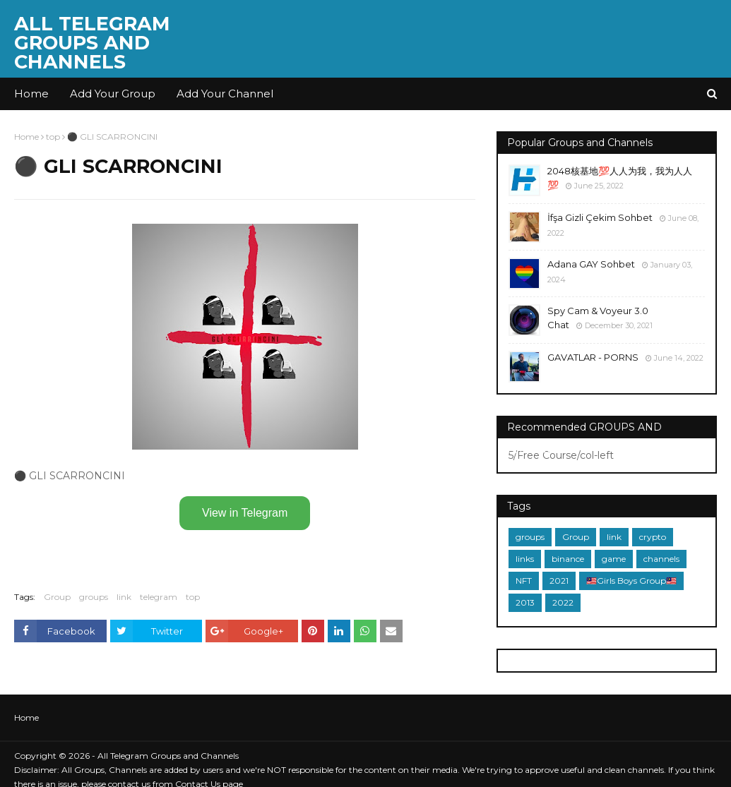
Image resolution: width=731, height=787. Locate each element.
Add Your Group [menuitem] (112, 93)
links (525, 558)
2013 (525, 602)
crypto (652, 536)
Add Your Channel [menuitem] (225, 93)
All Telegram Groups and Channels (92, 42)
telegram (158, 596)
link (124, 596)
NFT (524, 580)
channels (661, 558)
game (614, 558)
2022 (562, 602)
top (53, 136)
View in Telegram (244, 513)
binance (568, 558)
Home (26, 136)
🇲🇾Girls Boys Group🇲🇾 (631, 580)
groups (93, 596)
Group (57, 596)
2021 (559, 580)
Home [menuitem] (31, 93)
